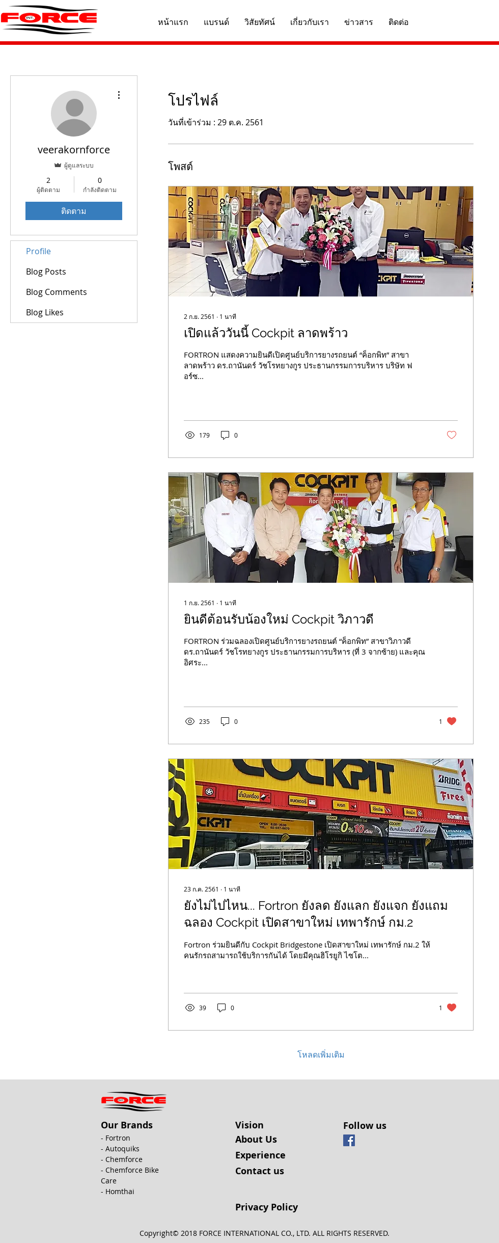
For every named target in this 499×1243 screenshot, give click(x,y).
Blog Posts (46, 271)
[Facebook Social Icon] (349, 1140)
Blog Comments (56, 292)
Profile (38, 251)
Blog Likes (45, 312)
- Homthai (117, 1191)
